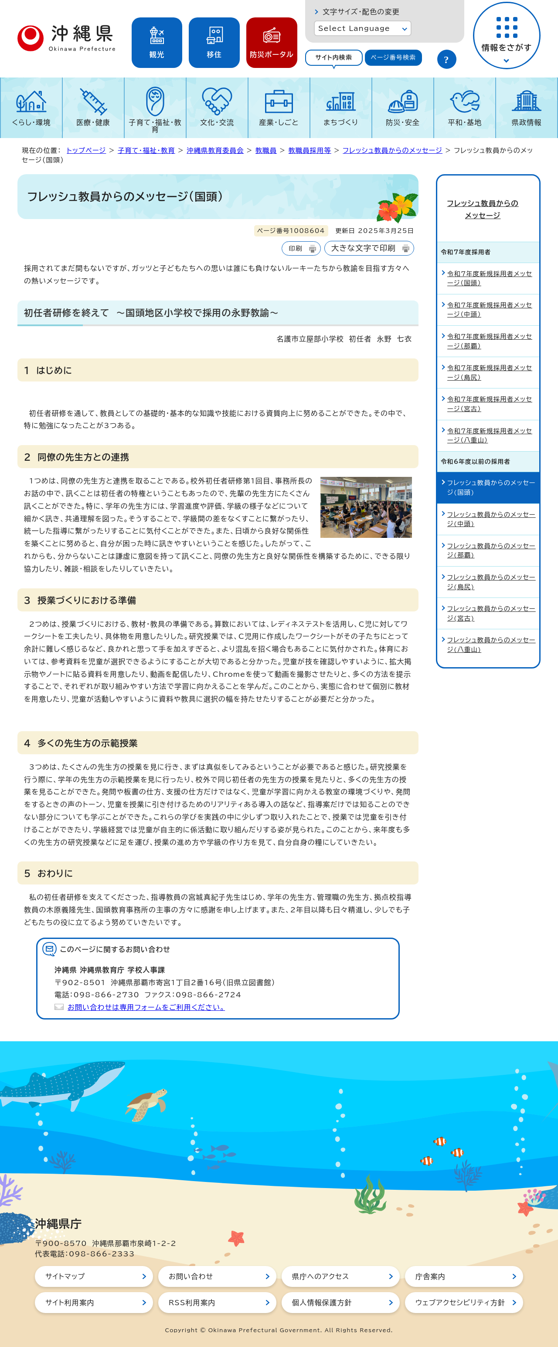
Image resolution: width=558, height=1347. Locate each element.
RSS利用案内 (192, 1302)
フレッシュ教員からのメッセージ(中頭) (491, 506)
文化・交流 (217, 122)
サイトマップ (65, 1276)
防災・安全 (403, 122)
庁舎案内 (430, 1276)
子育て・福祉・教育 (155, 126)
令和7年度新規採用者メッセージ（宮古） (489, 391)
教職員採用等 (310, 150)
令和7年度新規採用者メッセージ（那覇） (489, 329)
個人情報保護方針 (322, 1302)
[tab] (334, 58)
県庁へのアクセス (320, 1276)
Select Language (354, 28)
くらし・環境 (31, 122)
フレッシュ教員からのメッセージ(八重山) (491, 632)
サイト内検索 (333, 57)
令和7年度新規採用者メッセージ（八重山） (489, 423)
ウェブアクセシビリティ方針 (460, 1302)
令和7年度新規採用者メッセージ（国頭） (489, 265)
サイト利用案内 (70, 1302)
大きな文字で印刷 (363, 248)
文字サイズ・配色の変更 (361, 11)
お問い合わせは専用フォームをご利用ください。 (146, 1007)
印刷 (295, 248)
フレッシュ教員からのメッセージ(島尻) (491, 569)
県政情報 (527, 122)
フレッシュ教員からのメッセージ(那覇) (491, 538)
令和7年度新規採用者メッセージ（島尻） (489, 360)
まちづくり (340, 122)
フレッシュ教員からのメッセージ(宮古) (491, 601)
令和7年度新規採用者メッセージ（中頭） (489, 297)
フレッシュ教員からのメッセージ (392, 150)
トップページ (86, 150)
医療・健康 (93, 122)
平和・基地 (465, 122)
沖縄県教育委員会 (215, 150)
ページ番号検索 (393, 57)
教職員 (266, 150)
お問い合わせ (191, 1276)
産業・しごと (279, 122)
